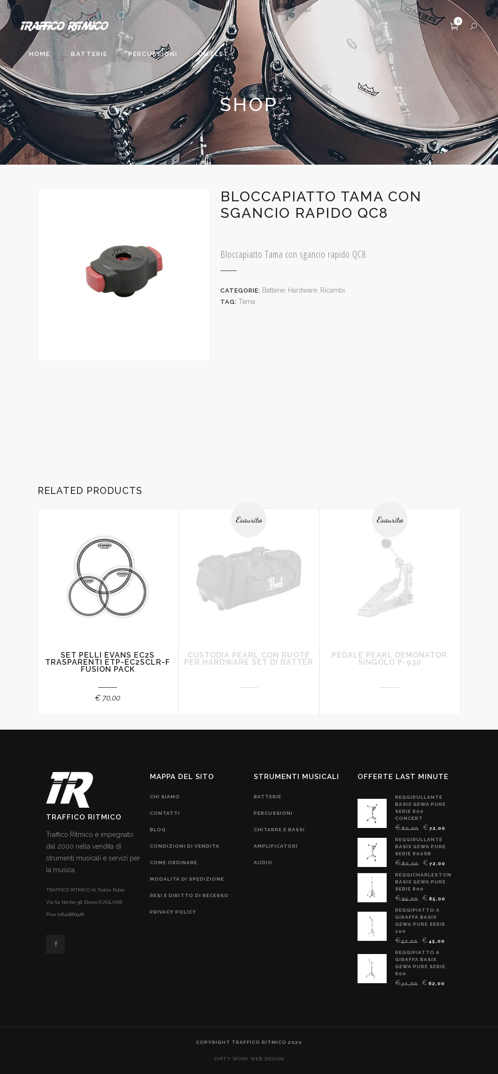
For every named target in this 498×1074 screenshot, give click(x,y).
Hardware (302, 290)
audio (263, 862)
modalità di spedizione (187, 879)
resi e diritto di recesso (189, 895)
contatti (165, 813)
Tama (247, 301)
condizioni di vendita (184, 846)
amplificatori (276, 846)
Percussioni (273, 813)
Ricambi (332, 290)
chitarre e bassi (279, 829)
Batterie (273, 290)
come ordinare (173, 862)
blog (158, 829)
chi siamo (165, 796)
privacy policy (173, 912)
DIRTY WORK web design (249, 1058)
